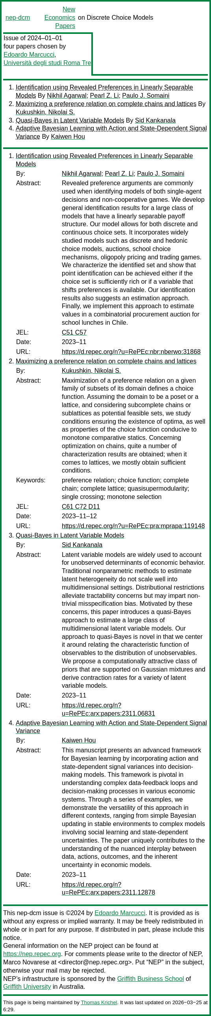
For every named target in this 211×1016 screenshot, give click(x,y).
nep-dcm (18, 17)
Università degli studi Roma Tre (47, 63)
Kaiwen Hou (68, 136)
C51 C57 (74, 332)
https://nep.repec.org (32, 954)
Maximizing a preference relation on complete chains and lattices (106, 103)
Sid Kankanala (155, 120)
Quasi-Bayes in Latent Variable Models (70, 120)
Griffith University (27, 986)
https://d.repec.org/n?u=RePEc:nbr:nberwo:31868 (131, 351)
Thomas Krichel (99, 1002)
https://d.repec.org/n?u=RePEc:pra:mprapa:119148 (133, 526)
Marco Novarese (26, 962)
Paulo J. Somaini (145, 95)
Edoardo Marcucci (29, 54)
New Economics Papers (59, 17)
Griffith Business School (150, 978)
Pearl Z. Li (104, 95)
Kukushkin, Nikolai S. (45, 112)
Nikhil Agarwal (66, 95)
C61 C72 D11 (81, 506)
